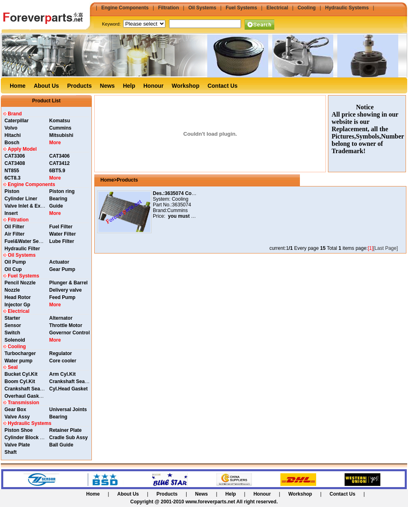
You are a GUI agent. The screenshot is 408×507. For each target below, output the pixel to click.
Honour (153, 85)
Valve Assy (17, 417)
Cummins (60, 128)
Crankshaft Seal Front (29, 389)
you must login (184, 216)
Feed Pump (62, 297)
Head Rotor (17, 297)
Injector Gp (17, 305)
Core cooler (62, 361)
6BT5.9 (57, 170)
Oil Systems (202, 8)
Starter (12, 318)
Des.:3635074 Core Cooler (183, 193)
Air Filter (14, 234)
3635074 (181, 205)
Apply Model (22, 149)
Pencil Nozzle (20, 283)
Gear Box (15, 409)
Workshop (186, 85)
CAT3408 (14, 163)
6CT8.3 (12, 178)
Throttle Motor (65, 325)
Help (129, 85)
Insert (11, 213)
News (107, 85)
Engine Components (125, 8)
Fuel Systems (241, 8)
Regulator (60, 353)
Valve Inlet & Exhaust (29, 206)
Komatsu (59, 121)
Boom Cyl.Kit (19, 381)
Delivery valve (65, 290)
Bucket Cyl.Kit (20, 374)
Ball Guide (61, 445)
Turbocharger (20, 353)
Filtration (168, 8)
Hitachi (12, 135)
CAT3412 (59, 163)
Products (79, 85)
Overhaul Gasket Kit (27, 396)
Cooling (306, 8)
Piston (12, 191)
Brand (15, 114)
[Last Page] (385, 248)
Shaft (10, 452)
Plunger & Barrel (68, 283)
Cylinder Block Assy (28, 437)
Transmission (23, 402)
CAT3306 (14, 156)
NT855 (11, 170)
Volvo (10, 128)
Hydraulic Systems (347, 8)
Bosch (12, 142)
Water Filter (62, 234)
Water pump (18, 361)
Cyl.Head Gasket (68, 389)
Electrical (277, 8)
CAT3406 (59, 156)
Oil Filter (14, 227)
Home (18, 85)
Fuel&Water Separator (30, 241)
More (55, 142)
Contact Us (223, 85)
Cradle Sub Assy (68, 437)
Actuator (59, 262)
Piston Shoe (18, 430)
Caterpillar (16, 121)
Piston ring (62, 191)
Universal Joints (68, 409)
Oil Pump (15, 262)
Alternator (60, 318)
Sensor (12, 325)
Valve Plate (17, 445)
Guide (56, 206)
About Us (46, 85)
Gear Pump (62, 269)
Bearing (58, 199)
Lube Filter (61, 241)
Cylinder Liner (20, 199)
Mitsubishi (61, 135)
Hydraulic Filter (22, 248)
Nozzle (12, 290)
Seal (13, 367)
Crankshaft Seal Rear (73, 381)
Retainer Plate (65, 430)
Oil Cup (13, 269)
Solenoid (14, 340)
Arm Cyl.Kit (62, 374)
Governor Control (69, 333)
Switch (12, 333)
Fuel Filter (60, 227)
